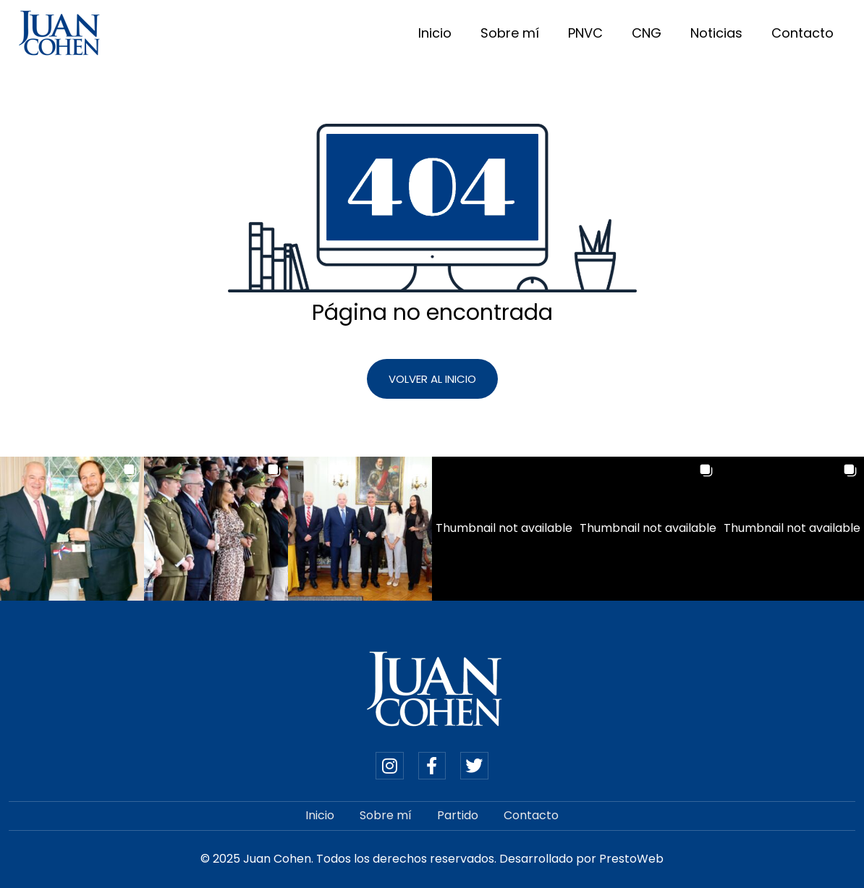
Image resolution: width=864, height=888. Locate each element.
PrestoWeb (631, 858)
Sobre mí (509, 33)
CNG (646, 33)
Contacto (802, 33)
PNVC (585, 33)
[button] (72, 529)
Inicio (435, 33)
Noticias (716, 33)
